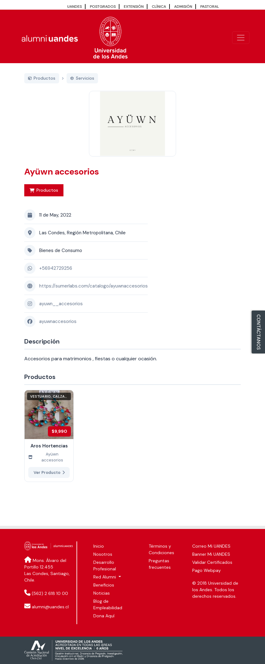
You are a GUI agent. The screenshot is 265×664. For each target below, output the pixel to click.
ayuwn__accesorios (61, 311)
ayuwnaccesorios (58, 328)
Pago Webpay (206, 570)
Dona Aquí (103, 616)
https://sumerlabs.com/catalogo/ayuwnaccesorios (93, 293)
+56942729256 (55, 275)
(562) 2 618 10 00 (50, 593)
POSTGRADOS (103, 6)
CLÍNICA (159, 6)
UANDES (74, 6)
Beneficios (103, 585)
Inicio (98, 546)
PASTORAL (209, 6)
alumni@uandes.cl (50, 607)
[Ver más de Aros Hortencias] (49, 443)
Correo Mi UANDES (211, 546)
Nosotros (102, 554)
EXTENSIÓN (134, 6)
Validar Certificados (212, 562)
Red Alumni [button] (105, 577)
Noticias (101, 593)
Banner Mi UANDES (211, 554)
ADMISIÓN (183, 6)
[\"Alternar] (240, 37)
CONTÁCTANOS (258, 332)
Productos (44, 197)
